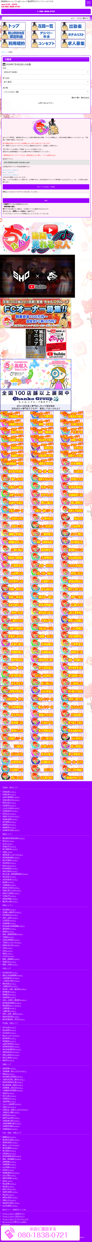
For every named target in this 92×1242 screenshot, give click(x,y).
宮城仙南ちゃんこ (9, 791)
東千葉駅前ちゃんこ (10, 849)
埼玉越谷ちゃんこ (9, 909)
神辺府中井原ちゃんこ (11, 1203)
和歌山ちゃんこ (8, 1074)
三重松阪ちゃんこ (9, 1008)
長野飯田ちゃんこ (9, 1041)
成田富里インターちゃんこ (12, 854)
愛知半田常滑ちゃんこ (11, 1016)
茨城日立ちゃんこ (9, 961)
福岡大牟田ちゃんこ (10, 1197)
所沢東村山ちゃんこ (10, 915)
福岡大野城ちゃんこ (10, 1178)
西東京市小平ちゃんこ (11, 945)
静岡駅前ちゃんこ (9, 991)
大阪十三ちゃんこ (9, 1107)
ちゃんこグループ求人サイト (13, 1216)
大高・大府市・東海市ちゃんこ (14, 1000)
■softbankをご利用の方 (10, 175)
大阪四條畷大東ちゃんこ (11, 1123)
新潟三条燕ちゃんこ (10, 1057)
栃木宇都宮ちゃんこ (10, 860)
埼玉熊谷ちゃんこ (9, 863)
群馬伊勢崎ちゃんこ (10, 898)
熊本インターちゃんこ (11, 1145)
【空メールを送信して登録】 (46, 187)
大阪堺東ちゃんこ (9, 1101)
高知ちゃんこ (7, 1181)
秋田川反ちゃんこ (9, 802)
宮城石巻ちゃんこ (9, 794)
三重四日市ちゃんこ (10, 986)
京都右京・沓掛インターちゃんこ (15, 1109)
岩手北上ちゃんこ (9, 813)
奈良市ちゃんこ (8, 1093)
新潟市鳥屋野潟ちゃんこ (11, 1049)
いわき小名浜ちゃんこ (11, 808)
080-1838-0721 (46, 11)
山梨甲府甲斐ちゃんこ (11, 1044)
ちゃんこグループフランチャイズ (15, 1219)
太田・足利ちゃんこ (10, 917)
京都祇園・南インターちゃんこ (14, 1071)
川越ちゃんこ (7, 852)
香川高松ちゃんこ (9, 1150)
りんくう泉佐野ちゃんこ (11, 1104)
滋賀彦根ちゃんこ (9, 1068)
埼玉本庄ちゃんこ (9, 876)
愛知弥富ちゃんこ (9, 983)
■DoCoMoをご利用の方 (10, 170)
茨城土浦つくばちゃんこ (11, 890)
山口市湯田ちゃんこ (10, 1205)
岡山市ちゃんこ (8, 1194)
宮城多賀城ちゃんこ (10, 819)
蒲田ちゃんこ (7, 953)
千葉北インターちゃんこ (11, 942)
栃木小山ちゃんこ (9, 865)
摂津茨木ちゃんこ (9, 1115)
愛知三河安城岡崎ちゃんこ (12, 975)
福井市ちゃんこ (8, 1060)
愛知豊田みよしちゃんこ (11, 1005)
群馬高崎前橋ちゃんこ (11, 857)
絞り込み (6, 78)
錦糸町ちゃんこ (8, 882)
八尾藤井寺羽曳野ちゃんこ (12, 1090)
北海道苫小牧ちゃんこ (11, 830)
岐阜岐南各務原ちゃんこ (11, 1003)
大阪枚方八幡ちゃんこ (11, 1112)
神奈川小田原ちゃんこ (11, 893)
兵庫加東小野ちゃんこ (11, 1120)
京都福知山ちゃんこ (10, 1129)
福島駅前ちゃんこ (9, 827)
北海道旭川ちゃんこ (10, 811)
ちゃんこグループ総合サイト (13, 1213)
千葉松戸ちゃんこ (9, 896)
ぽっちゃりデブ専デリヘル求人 (14, 1222)
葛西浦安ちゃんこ (9, 928)
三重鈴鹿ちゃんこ (9, 1011)
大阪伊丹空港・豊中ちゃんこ (13, 1079)
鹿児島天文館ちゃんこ (11, 1139)
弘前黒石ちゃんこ (9, 805)
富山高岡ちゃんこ (9, 1030)
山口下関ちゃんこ (9, 1175)
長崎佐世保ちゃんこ (10, 1142)
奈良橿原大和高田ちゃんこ (12, 1076)
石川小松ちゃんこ (9, 1027)
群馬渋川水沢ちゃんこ (11, 887)
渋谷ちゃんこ (7, 950)
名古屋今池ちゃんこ (10, 972)
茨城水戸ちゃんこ (9, 846)
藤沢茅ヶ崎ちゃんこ (10, 901)
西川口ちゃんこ (8, 841)
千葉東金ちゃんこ (9, 885)
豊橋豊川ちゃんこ (9, 994)
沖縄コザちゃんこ (9, 1200)
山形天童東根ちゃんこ (11, 797)
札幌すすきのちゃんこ (11, 816)
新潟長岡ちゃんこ (9, 1038)
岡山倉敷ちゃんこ (9, 1183)
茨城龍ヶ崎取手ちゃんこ (11, 912)
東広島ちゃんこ (8, 1186)
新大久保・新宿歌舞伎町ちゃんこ (15, 874)
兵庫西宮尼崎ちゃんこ (11, 1126)
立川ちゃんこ (7, 843)
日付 (4, 68)
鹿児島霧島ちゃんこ (10, 1148)
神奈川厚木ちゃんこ (10, 871)
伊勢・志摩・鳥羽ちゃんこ (12, 1013)
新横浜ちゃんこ (8, 931)
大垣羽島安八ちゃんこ (11, 978)
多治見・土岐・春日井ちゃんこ (14, 989)
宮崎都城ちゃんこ (9, 1161)
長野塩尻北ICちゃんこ (11, 1052)
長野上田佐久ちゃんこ (11, 1055)
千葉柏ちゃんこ (8, 937)
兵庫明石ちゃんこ (9, 1098)
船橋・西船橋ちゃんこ (11, 959)
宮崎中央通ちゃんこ (10, 1192)
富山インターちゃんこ (11, 1035)
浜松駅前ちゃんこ (9, 997)
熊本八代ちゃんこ (9, 1189)
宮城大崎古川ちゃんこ (11, 800)
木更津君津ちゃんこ (10, 879)
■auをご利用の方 (8, 172)
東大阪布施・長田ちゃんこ (12, 1085)
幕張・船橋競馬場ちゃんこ (12, 934)
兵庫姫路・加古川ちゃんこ (12, 1087)
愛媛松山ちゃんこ (9, 1137)
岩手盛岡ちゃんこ (9, 822)
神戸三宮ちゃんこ (9, 1096)
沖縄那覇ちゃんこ (9, 1164)
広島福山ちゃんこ (9, 1153)
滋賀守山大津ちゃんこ (11, 1118)
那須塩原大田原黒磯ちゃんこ (13, 926)
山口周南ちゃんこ (9, 1167)
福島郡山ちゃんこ (9, 824)
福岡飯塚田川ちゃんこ (11, 1172)
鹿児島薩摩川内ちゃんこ (11, 1156)
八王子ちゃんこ (8, 956)
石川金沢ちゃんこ (9, 1032)
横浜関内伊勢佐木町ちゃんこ (13, 838)
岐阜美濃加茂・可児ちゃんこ (13, 1019)
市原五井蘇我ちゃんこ (11, 939)
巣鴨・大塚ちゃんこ (10, 964)
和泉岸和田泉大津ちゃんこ (12, 1082)
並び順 (5, 88)
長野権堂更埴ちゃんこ (11, 1046)
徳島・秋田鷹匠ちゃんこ (11, 1159)
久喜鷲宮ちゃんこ (9, 920)
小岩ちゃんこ (7, 948)
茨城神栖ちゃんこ (9, 923)
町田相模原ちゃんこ (10, 868)
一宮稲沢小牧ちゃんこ (11, 980)
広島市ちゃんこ (8, 1170)
